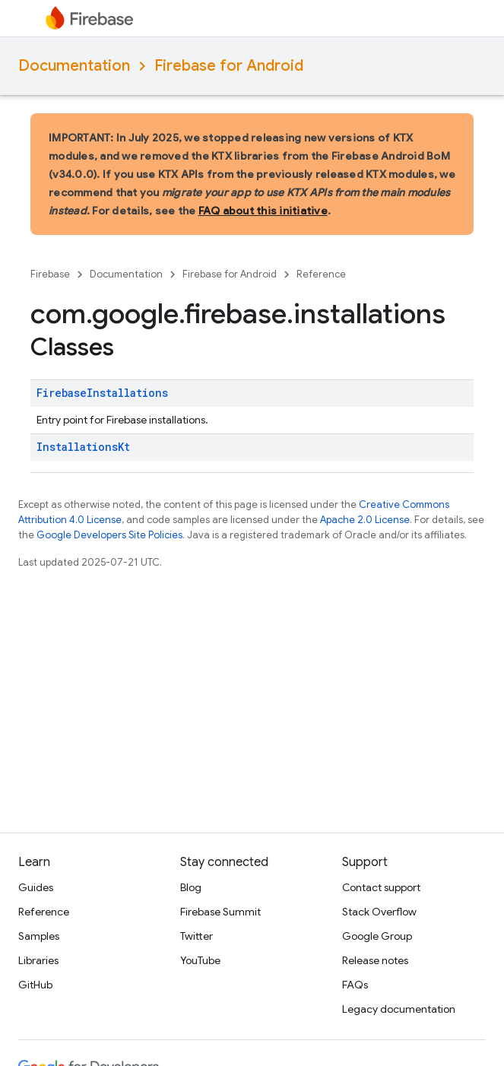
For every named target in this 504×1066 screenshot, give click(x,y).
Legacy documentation (398, 1009)
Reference (321, 274)
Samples (38, 936)
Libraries (38, 960)
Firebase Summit (220, 911)
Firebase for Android (228, 65)
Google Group (377, 936)
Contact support (381, 887)
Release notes (375, 960)
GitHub (35, 984)
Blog (190, 887)
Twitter (196, 936)
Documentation (74, 65)
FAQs (355, 984)
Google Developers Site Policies (109, 534)
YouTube (200, 960)
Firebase (50, 274)
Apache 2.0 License (365, 519)
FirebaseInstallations (102, 392)
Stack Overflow (379, 911)
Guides (35, 887)
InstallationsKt (83, 446)
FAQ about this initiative (263, 210)
